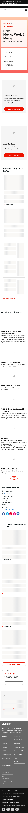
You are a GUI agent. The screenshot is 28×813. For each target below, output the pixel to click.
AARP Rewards (6, 750)
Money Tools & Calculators (10, 362)
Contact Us (17, 736)
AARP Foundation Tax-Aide (10, 386)
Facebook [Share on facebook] (3, 513)
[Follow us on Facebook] (3, 809)
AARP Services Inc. (19, 761)
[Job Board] (14, 435)
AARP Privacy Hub (12, 790)
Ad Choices (5, 805)
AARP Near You (6, 758)
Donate (4, 740)
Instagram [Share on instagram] (14, 513)
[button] (26, 10)
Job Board (4, 438)
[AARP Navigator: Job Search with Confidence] (14, 406)
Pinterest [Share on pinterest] (10, 513)
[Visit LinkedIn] (17, 809)
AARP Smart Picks (6, 754)
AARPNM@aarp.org (9, 509)
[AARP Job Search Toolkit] (14, 463)
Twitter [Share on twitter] (7, 513)
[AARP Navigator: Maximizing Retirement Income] (14, 329)
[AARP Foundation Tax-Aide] (14, 379)
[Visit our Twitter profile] (8, 809)
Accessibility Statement (18, 793)
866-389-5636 (8, 493)
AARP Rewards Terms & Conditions (11, 796)
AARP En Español (18, 740)
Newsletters (17, 743)
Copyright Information (7, 799)
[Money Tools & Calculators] (14, 356)
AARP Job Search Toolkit (10, 469)
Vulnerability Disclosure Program (10, 802)
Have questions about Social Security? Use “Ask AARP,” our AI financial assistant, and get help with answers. (11, 3)
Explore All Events (7, 299)
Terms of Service (6, 793)
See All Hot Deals (14, 683)
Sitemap (4, 790)
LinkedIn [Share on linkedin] (18, 513)
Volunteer (4, 743)
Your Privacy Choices (14, 805)
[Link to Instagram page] (12, 809)
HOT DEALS (8, 674)
